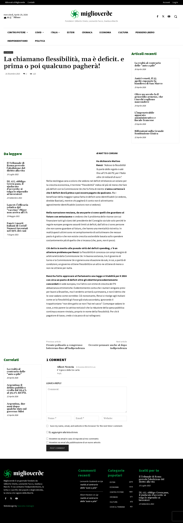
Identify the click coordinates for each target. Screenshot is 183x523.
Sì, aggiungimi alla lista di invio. (62, 432)
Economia (8, 52)
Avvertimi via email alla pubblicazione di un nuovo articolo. (75, 442)
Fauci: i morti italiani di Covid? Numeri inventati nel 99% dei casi (17, 227)
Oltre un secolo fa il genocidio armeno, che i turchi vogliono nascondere (149, 98)
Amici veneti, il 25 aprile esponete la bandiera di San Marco (148, 81)
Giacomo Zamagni (25, 505)
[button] (175, 16)
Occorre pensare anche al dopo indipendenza (107, 347)
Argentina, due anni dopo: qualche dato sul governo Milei (17, 407)
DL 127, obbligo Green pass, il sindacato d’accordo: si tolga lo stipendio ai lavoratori (17, 188)
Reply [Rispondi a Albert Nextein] (59, 373)
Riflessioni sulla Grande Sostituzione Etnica (149, 132)
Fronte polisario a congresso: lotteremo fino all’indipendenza (65, 347)
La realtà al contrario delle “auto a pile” (16, 372)
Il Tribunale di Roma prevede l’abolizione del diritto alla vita (16, 167)
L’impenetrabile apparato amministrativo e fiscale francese (145, 116)
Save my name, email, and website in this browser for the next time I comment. (86, 425)
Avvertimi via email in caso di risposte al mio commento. (74, 439)
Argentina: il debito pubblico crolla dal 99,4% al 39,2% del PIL (17, 389)
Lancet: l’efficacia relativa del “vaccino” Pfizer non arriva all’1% (17, 209)
